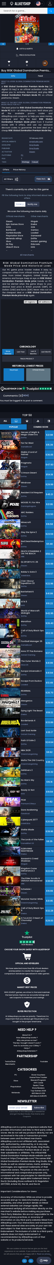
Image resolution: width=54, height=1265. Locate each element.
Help (44, 1260)
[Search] (50, 11)
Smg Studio (34, 145)
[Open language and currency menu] (39, 4)
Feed (40, 76)
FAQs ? (27, 1048)
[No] (50, 1255)
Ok (24, 1261)
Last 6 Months (33, 352)
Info (13, 76)
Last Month (46, 352)
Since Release (8, 352)
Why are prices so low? (27, 1040)
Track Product (27, 359)
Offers (6, 169)
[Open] (4, 4)
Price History (19, 169)
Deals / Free (38, 1085)
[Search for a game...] (27, 11)
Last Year (21, 352)
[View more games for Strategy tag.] (26, 163)
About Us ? (27, 1035)
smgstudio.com (36, 141)
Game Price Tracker (38, 1077)
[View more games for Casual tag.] (35, 163)
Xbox (15, 1080)
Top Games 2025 (38, 1090)
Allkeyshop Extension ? (27, 1051)
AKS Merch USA (38, 1093)
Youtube (44, 1061)
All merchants (27, 255)
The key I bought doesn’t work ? (27, 1043)
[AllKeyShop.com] (20, 4)
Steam (32, 152)
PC (15, 1075)
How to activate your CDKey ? (27, 1045)
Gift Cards (38, 1082)
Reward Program (38, 1080)
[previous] (3, 44)
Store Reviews (38, 1088)
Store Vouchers (38, 1075)
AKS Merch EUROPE (38, 1096)
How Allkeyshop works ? (27, 1037)
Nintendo (16, 1092)
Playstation (15, 1086)
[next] (51, 44)
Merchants (10, 1064)
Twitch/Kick (10, 1061)
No (31, 1261)
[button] (50, 4)
